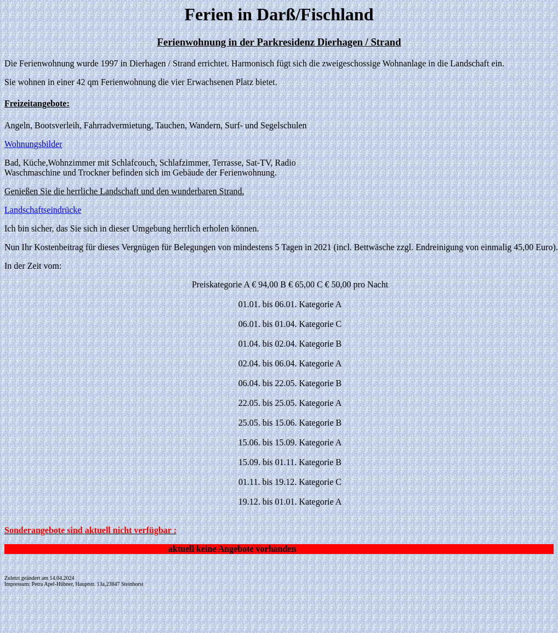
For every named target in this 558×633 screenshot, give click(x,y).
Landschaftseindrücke (42, 209)
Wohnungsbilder (33, 144)
